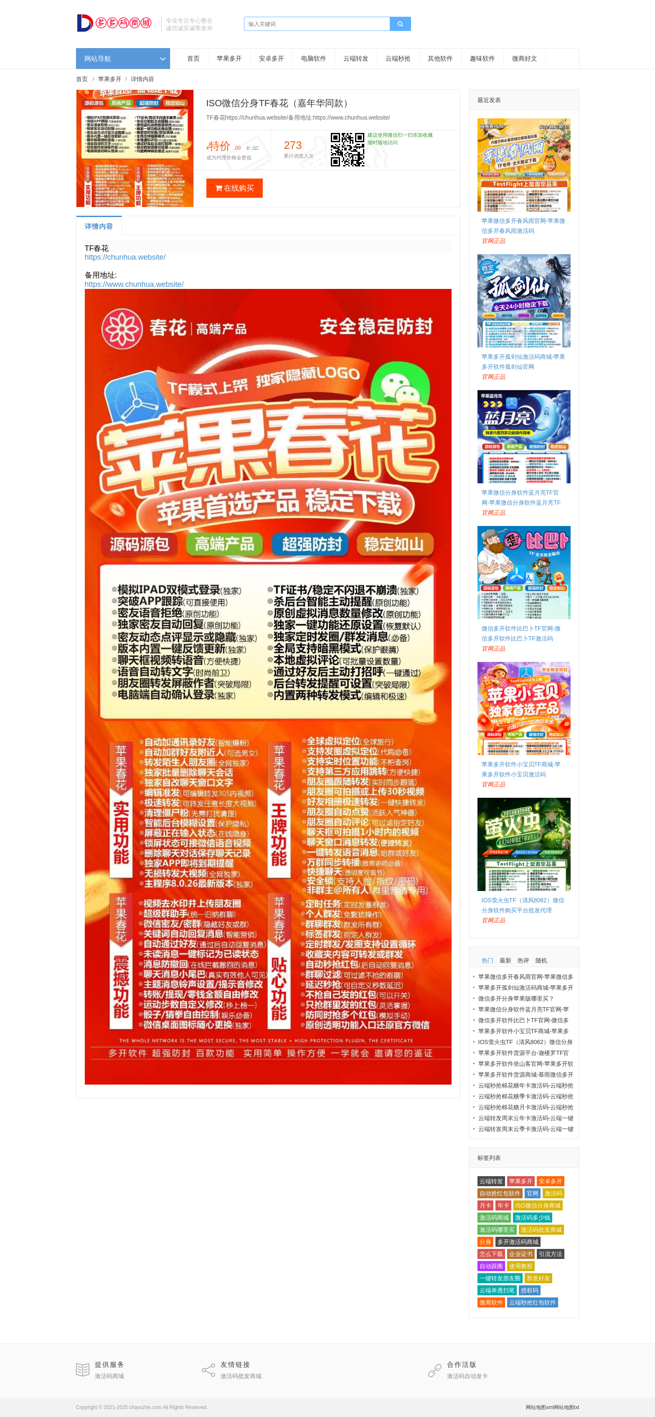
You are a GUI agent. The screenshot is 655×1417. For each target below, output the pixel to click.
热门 (487, 960)
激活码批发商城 (541, 1229)
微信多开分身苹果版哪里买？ (516, 998)
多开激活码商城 (518, 1241)
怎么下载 (491, 1254)
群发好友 (538, 1278)
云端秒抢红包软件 (532, 1302)
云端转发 (355, 58)
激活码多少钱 (532, 1217)
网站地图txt (566, 1407)
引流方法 (550, 1254)
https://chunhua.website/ (125, 257)
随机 (541, 960)
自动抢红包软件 (500, 1193)
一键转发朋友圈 (500, 1278)
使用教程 (521, 1266)
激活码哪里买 (497, 1229)
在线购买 (234, 188)
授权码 (529, 1290)
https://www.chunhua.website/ (134, 284)
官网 (532, 1193)
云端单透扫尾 (497, 1290)
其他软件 (440, 58)
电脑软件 (313, 58)
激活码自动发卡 (467, 1376)
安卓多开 (271, 58)
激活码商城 (494, 1217)
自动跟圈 (491, 1266)
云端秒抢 (398, 58)
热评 (523, 960)
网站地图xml (540, 1407)
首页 (193, 58)
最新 (505, 960)
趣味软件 (482, 58)
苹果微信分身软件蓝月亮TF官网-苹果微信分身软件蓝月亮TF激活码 (521, 502)
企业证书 (521, 1254)
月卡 (485, 1205)
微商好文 (524, 58)
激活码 (553, 1193)
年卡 (503, 1205)
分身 (485, 1241)
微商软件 (491, 1302)
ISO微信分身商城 (538, 1205)
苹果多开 (229, 58)
